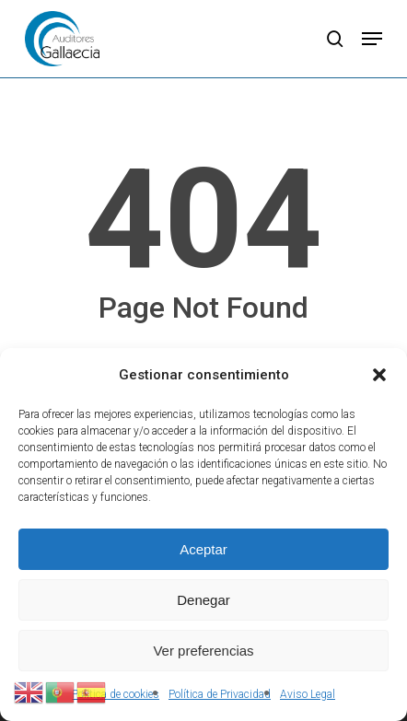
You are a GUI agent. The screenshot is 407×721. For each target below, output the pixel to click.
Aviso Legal (307, 694)
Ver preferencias (203, 650)
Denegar (203, 600)
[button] (379, 375)
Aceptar (203, 549)
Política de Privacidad (220, 694)
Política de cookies (115, 694)
